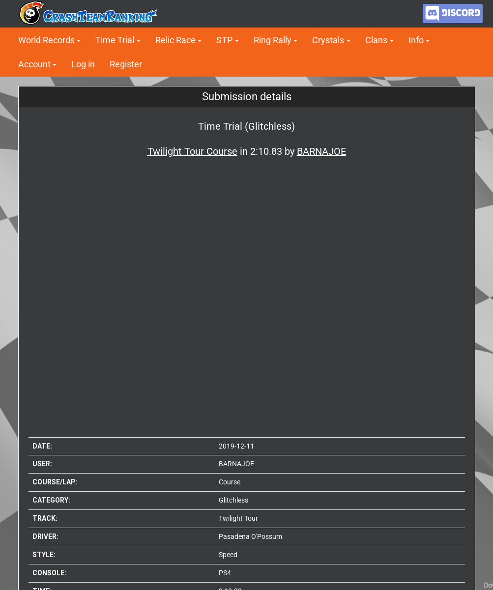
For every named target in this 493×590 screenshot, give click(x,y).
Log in (83, 64)
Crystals (328, 40)
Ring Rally (272, 40)
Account (34, 64)
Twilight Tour (238, 518)
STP (224, 40)
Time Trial (114, 40)
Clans (376, 40)
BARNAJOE (236, 464)
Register (126, 64)
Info (416, 40)
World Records (46, 40)
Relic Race (175, 40)
